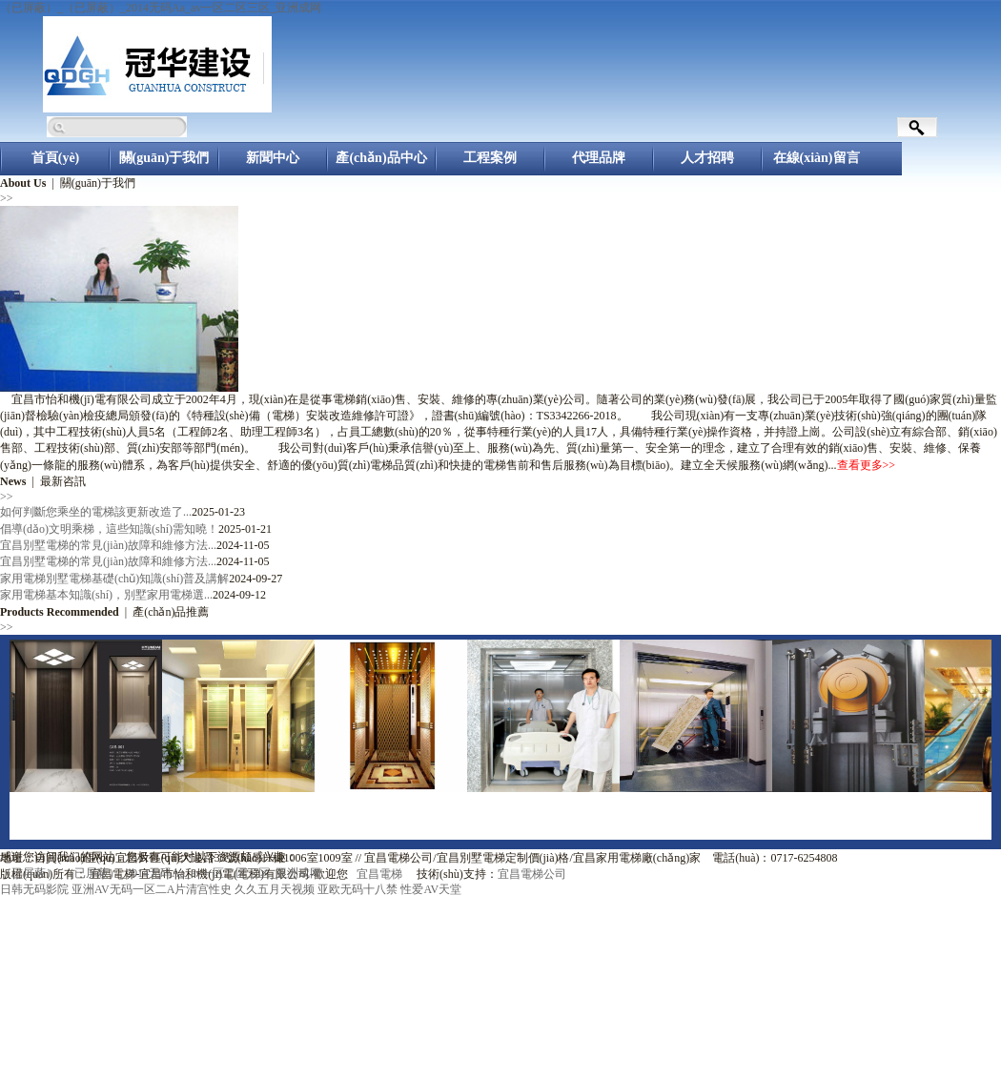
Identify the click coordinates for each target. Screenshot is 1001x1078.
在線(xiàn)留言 (816, 158)
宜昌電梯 (379, 874)
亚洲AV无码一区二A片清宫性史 (152, 889)
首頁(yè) (55, 158)
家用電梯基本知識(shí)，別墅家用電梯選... (106, 594)
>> (6, 198)
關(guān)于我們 (164, 158)
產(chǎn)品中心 (381, 158)
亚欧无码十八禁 (357, 889)
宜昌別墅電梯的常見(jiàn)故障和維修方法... (108, 545)
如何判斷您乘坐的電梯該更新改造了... (96, 512)
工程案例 (490, 158)
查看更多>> (866, 465)
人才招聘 (707, 158)
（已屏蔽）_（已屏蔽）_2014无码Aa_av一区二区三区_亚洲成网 (160, 7)
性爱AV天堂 (430, 889)
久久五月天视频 (275, 889)
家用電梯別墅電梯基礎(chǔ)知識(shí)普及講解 (114, 578)
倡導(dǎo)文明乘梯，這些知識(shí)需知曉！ (109, 529)
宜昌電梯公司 (532, 874)
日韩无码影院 (34, 889)
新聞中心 (272, 158)
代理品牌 (598, 158)
